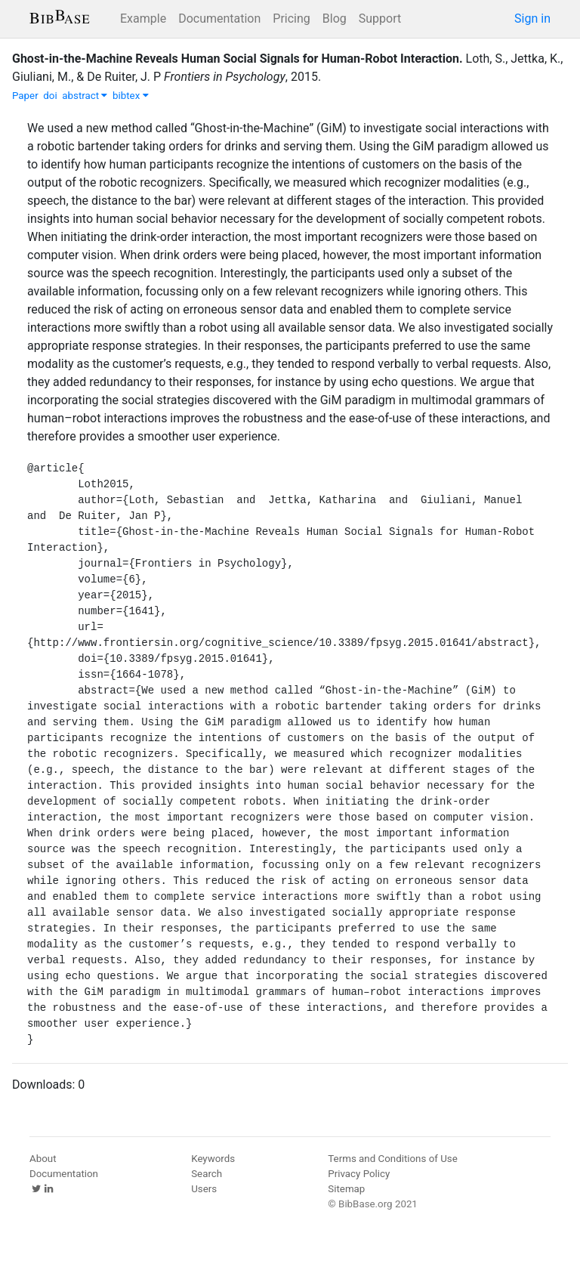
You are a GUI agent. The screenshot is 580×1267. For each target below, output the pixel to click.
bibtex (131, 95)
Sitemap (346, 1188)
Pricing (291, 18)
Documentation (219, 18)
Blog (334, 18)
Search (206, 1173)
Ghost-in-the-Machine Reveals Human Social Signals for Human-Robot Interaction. (237, 58)
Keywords (213, 1158)
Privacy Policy (359, 1173)
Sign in (532, 18)
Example (143, 18)
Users (204, 1188)
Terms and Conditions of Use (392, 1158)
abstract (84, 95)
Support (380, 18)
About (43, 1158)
